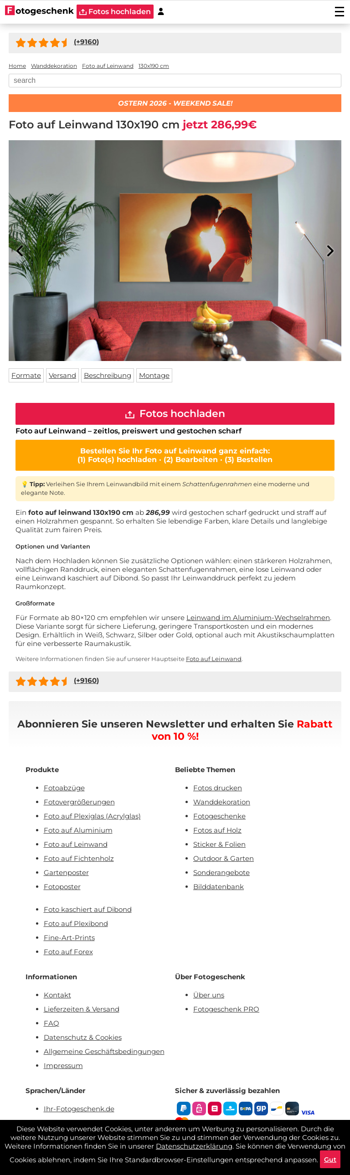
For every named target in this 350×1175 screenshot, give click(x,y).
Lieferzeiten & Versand (81, 1010)
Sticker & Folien (219, 845)
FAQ (51, 1024)
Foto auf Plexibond (76, 924)
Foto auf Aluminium (78, 831)
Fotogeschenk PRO (226, 1010)
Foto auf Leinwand (214, 659)
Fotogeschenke (219, 817)
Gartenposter (66, 873)
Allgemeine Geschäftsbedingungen (104, 1052)
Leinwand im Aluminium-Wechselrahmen (258, 618)
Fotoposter (62, 887)
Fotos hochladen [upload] (115, 11)
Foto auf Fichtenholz (79, 859)
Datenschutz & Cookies (83, 1038)
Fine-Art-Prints (69, 938)
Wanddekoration (221, 803)
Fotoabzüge (64, 788)
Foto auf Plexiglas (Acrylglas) (92, 817)
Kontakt (57, 996)
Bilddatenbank (218, 887)
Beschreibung (107, 375)
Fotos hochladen (175, 414)
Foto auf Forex (68, 952)
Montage (154, 375)
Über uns (208, 996)
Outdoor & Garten (223, 859)
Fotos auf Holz (217, 831)
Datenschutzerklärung (194, 1145)
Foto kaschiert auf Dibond (88, 910)
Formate (26, 375)
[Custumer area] (161, 11)
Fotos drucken (217, 788)
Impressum (63, 1066)
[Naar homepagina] (39, 11)
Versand (62, 375)
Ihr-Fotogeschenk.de (79, 1109)
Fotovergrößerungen (79, 803)
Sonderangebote (221, 873)
